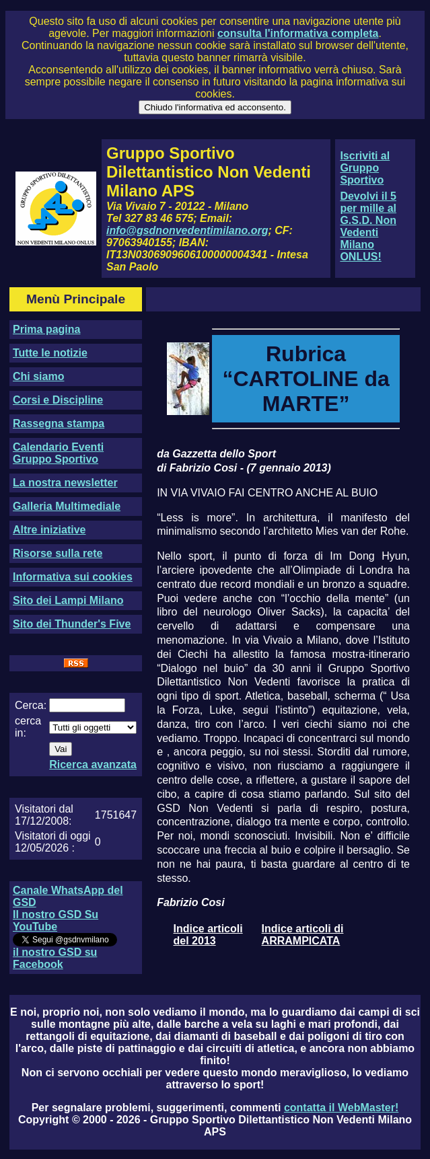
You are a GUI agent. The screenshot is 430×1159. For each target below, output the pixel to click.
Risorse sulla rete (57, 553)
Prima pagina (46, 329)
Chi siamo (38, 376)
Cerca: (30, 705)
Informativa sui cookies (73, 577)
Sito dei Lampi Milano (68, 600)
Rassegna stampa (58, 423)
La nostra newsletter (65, 482)
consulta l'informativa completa (297, 33)
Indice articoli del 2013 (208, 934)
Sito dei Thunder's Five (72, 624)
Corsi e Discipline (58, 400)
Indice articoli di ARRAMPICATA (303, 934)
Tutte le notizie (50, 353)
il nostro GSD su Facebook (55, 958)
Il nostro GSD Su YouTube (55, 920)
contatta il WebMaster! (341, 1107)
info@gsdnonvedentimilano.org (187, 230)
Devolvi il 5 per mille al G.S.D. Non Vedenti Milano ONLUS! (368, 226)
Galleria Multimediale (66, 506)
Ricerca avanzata (93, 764)
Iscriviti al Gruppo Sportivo (365, 168)
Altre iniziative (49, 529)
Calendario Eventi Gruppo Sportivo (58, 453)
